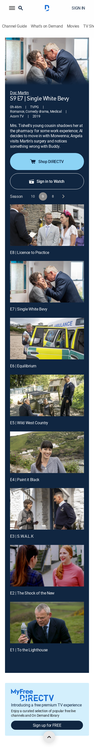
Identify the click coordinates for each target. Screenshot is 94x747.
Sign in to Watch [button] (46, 181)
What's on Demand (47, 26)
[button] (12, 8)
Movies (73, 26)
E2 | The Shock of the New (32, 593)
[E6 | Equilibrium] (47, 338)
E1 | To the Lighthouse (29, 650)
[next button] (63, 196)
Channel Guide (14, 26)
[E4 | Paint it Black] (47, 452)
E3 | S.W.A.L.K (22, 536)
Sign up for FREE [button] (47, 725)
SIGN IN (78, 8)
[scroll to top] (49, 736)
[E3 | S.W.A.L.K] (47, 509)
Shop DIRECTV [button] (46, 161)
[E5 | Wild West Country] (47, 395)
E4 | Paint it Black (24, 479)
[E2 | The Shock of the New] (47, 565)
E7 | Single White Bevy (28, 309)
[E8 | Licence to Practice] (47, 225)
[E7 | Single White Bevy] (47, 282)
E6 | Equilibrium (23, 366)
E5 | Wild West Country (29, 422)
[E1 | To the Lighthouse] (47, 622)
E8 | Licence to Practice (29, 252)
